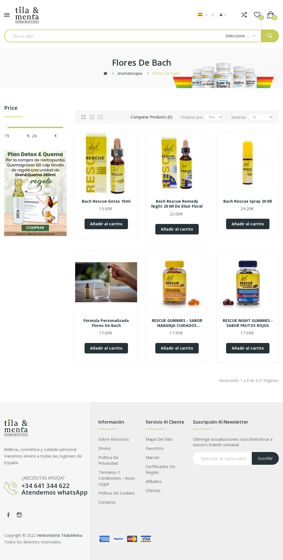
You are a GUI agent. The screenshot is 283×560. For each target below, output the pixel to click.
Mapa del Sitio (159, 439)
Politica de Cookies (116, 493)
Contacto (107, 502)
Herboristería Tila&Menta (59, 535)
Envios (104, 448)
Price (10, 108)
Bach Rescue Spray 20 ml (247, 201)
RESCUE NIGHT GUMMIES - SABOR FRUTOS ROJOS (248, 323)
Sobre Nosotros (113, 439)
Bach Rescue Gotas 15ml (106, 201)
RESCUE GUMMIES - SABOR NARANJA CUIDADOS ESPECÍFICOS (177, 323)
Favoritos (155, 448)
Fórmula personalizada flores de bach (106, 323)
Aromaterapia (129, 73)
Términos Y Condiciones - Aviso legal (116, 478)
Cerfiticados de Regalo (160, 469)
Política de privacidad (108, 460)
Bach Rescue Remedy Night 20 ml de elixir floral (177, 204)
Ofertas (153, 490)
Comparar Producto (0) (151, 117)
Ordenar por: (192, 117)
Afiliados (154, 481)
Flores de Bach (166, 73)
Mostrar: (239, 117)
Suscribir (265, 458)
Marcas (152, 457)
